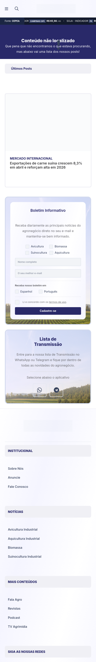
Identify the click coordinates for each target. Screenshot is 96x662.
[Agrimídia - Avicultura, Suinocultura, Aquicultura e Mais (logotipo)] (56, 8)
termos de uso (57, 301)
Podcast (14, 618)
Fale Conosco (18, 487)
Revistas (14, 608)
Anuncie (14, 477)
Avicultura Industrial (23, 529)
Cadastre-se (48, 310)
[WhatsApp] (39, 390)
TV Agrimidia (17, 627)
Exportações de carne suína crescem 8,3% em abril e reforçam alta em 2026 (46, 165)
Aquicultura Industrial (24, 539)
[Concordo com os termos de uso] (17, 302)
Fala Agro (15, 599)
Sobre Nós (16, 468)
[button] (16, 9)
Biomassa (15, 547)
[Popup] (6, 9)
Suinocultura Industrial (24, 556)
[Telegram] (56, 390)
